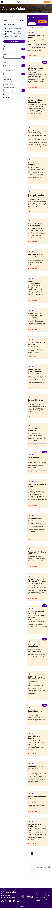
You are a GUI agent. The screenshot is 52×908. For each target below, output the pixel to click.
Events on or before (8, 87)
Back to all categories (9, 16)
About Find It (38, 894)
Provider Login (46, 898)
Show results (14, 41)
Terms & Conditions (47, 894)
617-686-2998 (6, 895)
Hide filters (22, 20)
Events (38, 900)
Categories (39, 898)
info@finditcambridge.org (10, 897)
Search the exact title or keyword (33, 19)
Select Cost (7, 65)
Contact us (47, 2)
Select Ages (7, 57)
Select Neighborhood (9, 74)
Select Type (7, 49)
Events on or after (8, 82)
